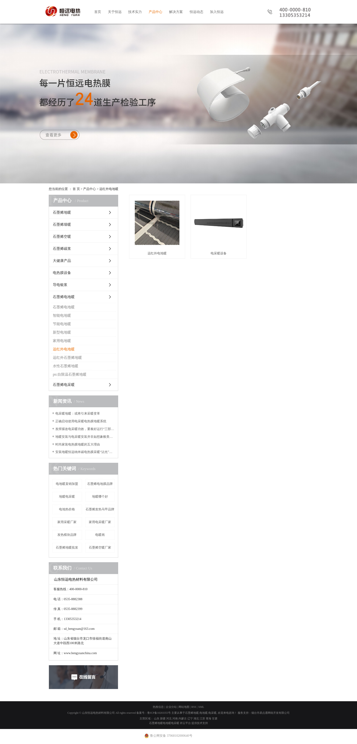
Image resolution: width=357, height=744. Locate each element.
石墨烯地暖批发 (67, 547)
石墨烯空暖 (62, 236)
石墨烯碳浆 (62, 249)
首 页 (76, 189)
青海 (208, 718)
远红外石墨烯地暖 (67, 357)
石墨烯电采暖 (64, 385)
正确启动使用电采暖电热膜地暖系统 (80, 421)
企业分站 (171, 707)
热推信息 (158, 707)
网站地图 (183, 707)
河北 (169, 718)
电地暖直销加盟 (67, 484)
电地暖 (203, 712)
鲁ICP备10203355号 (159, 712)
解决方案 (176, 12)
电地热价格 (67, 509)
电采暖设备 (219, 253)
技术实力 (135, 12)
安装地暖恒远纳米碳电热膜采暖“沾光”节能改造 (85, 452)
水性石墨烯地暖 (65, 366)
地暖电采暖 (67, 496)
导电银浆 (60, 285)
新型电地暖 (62, 332)
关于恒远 (115, 12)
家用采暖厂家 (66, 522)
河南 (175, 718)
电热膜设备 (62, 273)
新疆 (163, 718)
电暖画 (100, 534)
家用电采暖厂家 (100, 522)
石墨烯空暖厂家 (100, 547)
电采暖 (212, 712)
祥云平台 (185, 723)
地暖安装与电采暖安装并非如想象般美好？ (85, 436)
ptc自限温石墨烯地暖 (70, 374)
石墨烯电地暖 (64, 297)
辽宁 (190, 718)
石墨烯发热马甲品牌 (100, 509)
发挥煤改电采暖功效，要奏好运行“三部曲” (85, 429)
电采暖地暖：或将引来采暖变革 (77, 413)
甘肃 (214, 718)
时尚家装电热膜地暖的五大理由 (77, 444)
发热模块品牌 (66, 534)
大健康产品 (62, 261)
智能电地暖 (62, 315)
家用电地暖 (62, 341)
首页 (97, 12)
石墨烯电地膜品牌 (100, 484)
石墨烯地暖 (62, 212)
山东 (156, 718)
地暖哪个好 (100, 496)
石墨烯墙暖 (62, 224)
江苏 (202, 718)
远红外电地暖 (108, 189)
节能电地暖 (62, 324)
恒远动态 (196, 12)
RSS (193, 707)
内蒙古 (182, 718)
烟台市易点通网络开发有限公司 (270, 712)
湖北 (196, 718)
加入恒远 (217, 12)
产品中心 (155, 12)
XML (201, 707)
